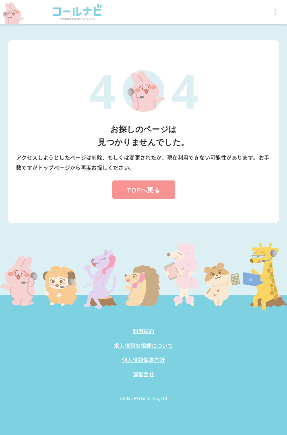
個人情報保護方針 (143, 359)
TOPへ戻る (144, 190)
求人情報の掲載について (143, 345)
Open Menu (275, 12)
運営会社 (144, 374)
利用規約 (144, 331)
